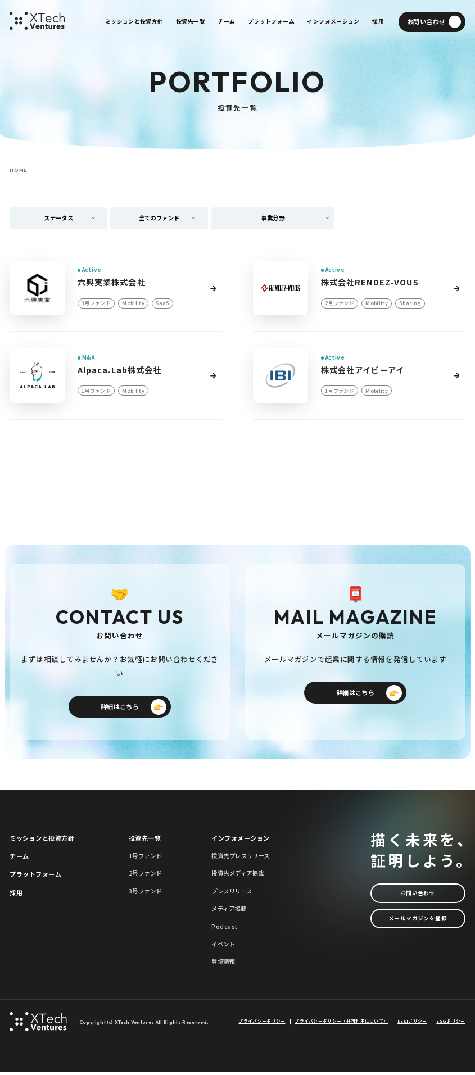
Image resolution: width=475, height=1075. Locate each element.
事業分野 (274, 218)
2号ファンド (145, 876)
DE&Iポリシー (412, 1024)
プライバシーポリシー (261, 1024)
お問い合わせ (418, 896)
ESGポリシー (450, 1024)
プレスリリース (231, 894)
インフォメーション (240, 840)
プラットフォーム (35, 876)
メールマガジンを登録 (417, 923)
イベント (223, 946)
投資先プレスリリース (240, 858)
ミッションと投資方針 (42, 840)
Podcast (224, 928)
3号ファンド (145, 894)
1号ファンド (145, 858)
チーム (19, 858)
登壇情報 (223, 964)
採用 (16, 895)
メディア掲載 (228, 911)
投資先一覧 (145, 840)
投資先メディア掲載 (237, 876)
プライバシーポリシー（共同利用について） (341, 1024)
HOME (19, 170)
